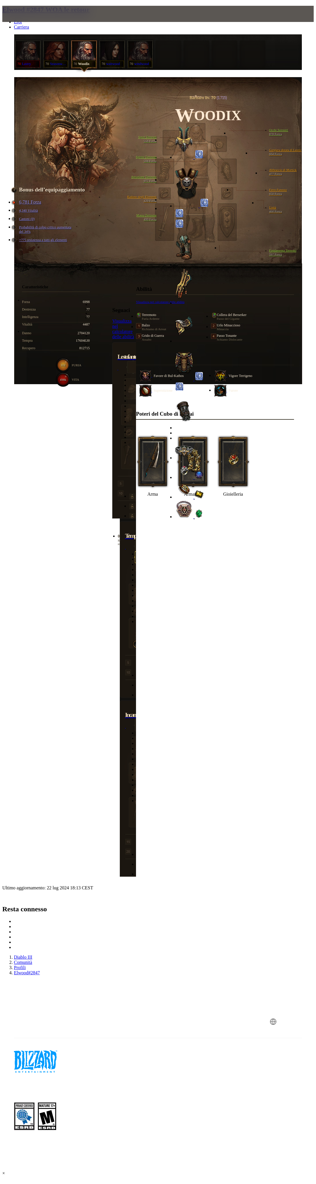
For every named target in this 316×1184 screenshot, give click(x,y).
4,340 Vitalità (25, 211)
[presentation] (24, 20)
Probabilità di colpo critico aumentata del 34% (42, 229)
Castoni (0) (24, 219)
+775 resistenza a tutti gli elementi (40, 240)
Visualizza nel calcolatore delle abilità (123, 329)
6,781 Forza (27, 202)
